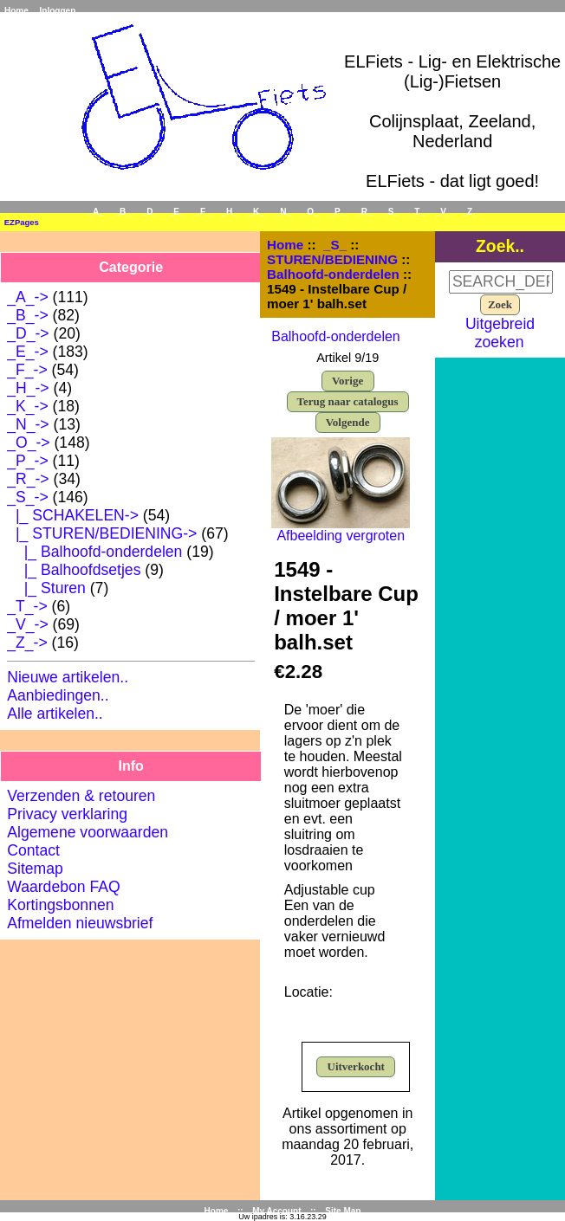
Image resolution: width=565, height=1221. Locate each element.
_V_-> (27, 624)
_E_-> (27, 351)
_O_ (310, 211)
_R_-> (28, 479)
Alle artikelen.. (55, 713)
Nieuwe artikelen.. (67, 677)
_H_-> (28, 388)
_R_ (364, 211)
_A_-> (27, 297)
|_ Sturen (46, 588)
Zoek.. (500, 245)
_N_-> (28, 424)
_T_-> (27, 606)
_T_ (417, 211)
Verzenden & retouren (81, 795)
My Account (276, 1211)
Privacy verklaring (67, 814)
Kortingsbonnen (60, 905)
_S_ (335, 244)
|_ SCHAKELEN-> (73, 515)
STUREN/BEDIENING (332, 259)
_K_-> (27, 406)
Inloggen (58, 11)
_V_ (443, 211)
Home (16, 11)
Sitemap (35, 868)
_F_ (202, 211)
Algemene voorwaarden (87, 832)
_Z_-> (27, 642)
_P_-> (27, 460)
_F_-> (27, 369)
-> (27, 497)
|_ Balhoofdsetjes (73, 569)
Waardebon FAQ (63, 886)
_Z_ (469, 211)
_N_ (283, 211)
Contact (33, 850)
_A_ (95, 211)
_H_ (229, 211)
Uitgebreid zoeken (500, 333)
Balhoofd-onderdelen (333, 274)
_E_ (177, 211)
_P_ (338, 211)
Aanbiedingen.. (57, 695)
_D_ (150, 211)
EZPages (21, 222)
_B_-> (27, 315)
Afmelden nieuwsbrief (80, 923)
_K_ (256, 211)
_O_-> (28, 442)
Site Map (342, 1211)
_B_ (123, 211)
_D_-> (28, 333)
